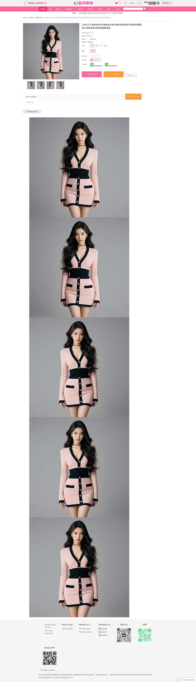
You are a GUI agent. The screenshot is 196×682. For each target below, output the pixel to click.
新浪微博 (103, 629)
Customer (95, 60)
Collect (114, 74)
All (51, 9)
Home (42, 9)
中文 (118, 3)
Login (125, 3)
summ (81, 9)
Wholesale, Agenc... (85, 632)
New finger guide (84, 629)
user (118, 9)
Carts (140, 3)
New (59, 9)
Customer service (187, 680)
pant (109, 9)
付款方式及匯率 (67, 629)
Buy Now (92, 74)
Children (69, 9)
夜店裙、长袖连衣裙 (35, 17)
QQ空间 (102, 632)
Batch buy (131, 75)
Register (132, 3)
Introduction (30, 102)
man (101, 9)
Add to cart (133, 96)
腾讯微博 (103, 635)
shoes (91, 9)
